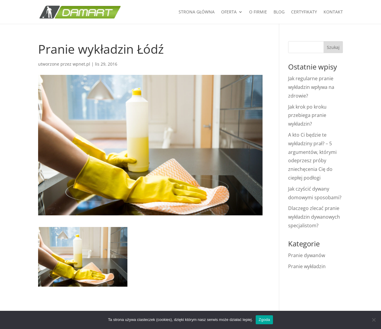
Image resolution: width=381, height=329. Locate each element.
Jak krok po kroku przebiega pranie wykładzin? (307, 115)
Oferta (229, 12)
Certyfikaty (304, 12)
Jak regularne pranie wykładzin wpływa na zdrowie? (311, 87)
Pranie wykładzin (307, 266)
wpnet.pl (81, 64)
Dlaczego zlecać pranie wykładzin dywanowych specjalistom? (314, 217)
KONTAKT (333, 12)
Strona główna (197, 12)
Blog (279, 12)
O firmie (258, 12)
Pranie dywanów (306, 255)
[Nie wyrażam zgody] (374, 320)
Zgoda (264, 319)
